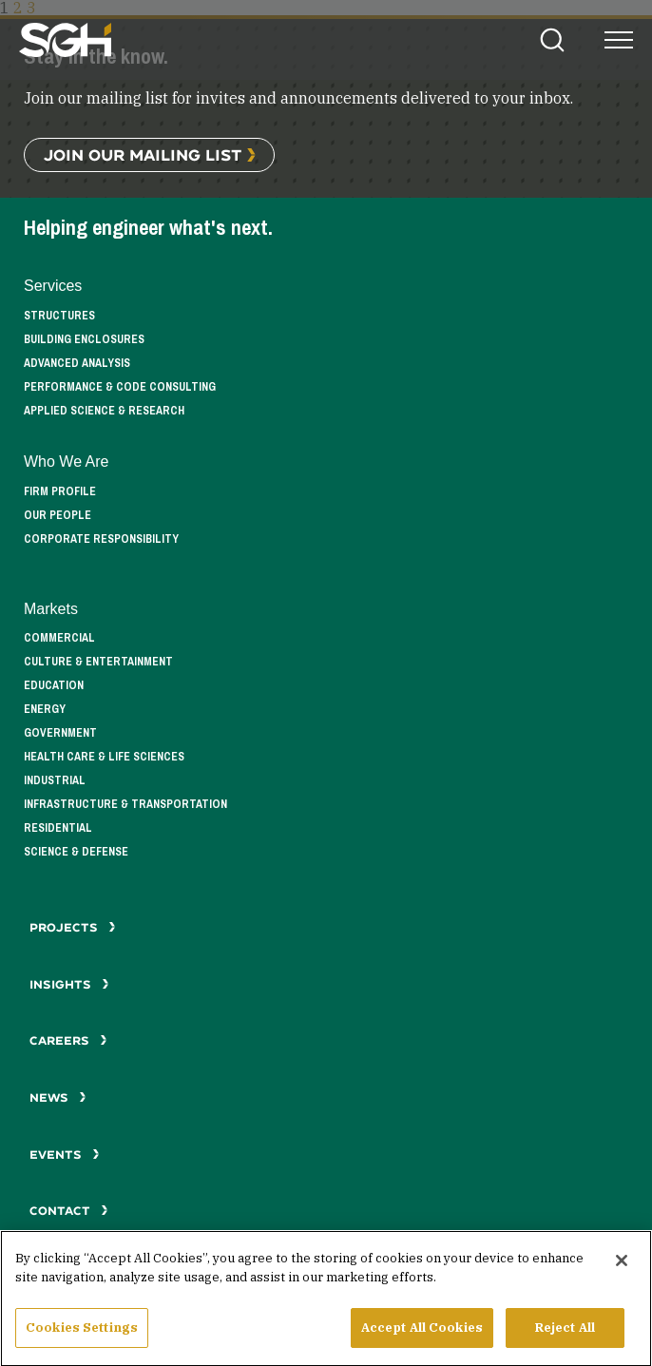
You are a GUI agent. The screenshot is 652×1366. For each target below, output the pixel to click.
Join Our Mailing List (142, 154)
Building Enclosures (84, 339)
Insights (69, 984)
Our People (57, 515)
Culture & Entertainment (98, 661)
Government (60, 732)
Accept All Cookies (422, 1336)
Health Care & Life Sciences (104, 756)
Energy (45, 709)
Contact (68, 1210)
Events (64, 1154)
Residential (58, 828)
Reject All (565, 1336)
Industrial (55, 780)
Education (54, 685)
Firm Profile (60, 491)
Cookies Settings (82, 1336)
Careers (68, 1040)
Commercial (59, 637)
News (57, 1097)
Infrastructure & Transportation (125, 804)
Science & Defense (76, 851)
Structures (59, 315)
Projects (72, 927)
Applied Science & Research (104, 410)
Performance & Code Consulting (120, 386)
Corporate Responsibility (101, 539)
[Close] (621, 1269)
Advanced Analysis (77, 363)
